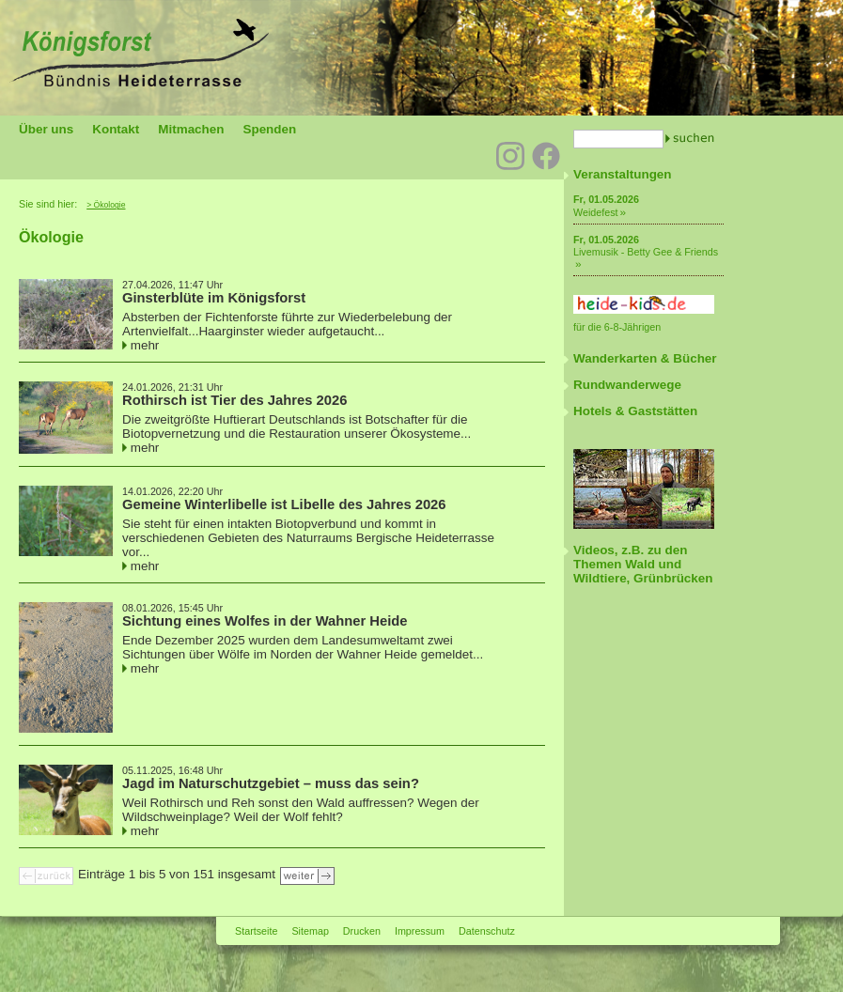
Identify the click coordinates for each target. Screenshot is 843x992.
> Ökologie (105, 204)
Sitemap (309, 931)
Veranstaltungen (622, 174)
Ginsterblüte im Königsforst (213, 297)
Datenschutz (487, 931)
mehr (145, 345)
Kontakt (115, 129)
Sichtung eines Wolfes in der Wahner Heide (265, 620)
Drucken (362, 931)
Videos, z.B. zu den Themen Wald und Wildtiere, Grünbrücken (642, 564)
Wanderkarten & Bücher (645, 358)
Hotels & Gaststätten (635, 411)
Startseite (256, 931)
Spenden (269, 129)
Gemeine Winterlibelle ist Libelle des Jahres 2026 (284, 504)
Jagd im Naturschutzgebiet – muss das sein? (270, 783)
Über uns (46, 129)
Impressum (420, 931)
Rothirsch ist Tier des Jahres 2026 (234, 400)
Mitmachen (191, 129)
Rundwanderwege (627, 385)
